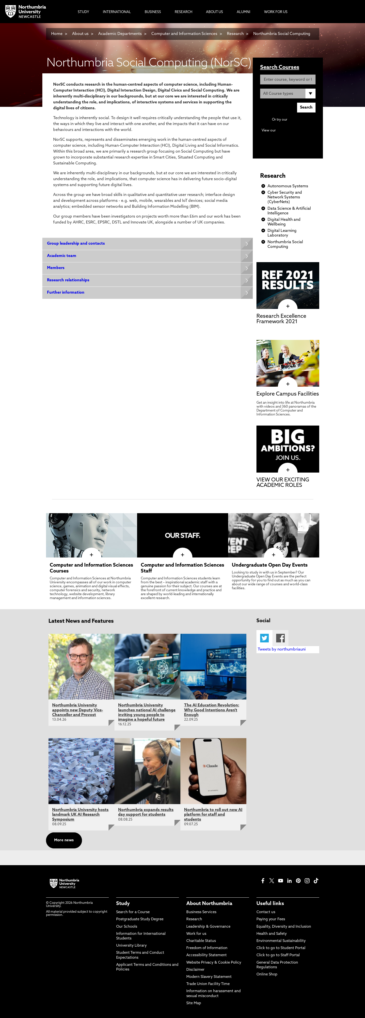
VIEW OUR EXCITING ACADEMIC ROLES (282, 482)
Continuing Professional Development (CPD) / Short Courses (293, 135)
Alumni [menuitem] (243, 12)
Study (123, 903)
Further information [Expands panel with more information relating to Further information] (66, 293)
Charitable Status (201, 941)
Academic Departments (120, 34)
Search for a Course (133, 912)
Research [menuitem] (183, 12)
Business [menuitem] (153, 12)
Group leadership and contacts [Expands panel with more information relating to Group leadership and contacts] (76, 244)
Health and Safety (271, 934)
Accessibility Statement (206, 955)
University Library (131, 946)
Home (57, 34)
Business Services (201, 912)
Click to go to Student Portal (280, 948)
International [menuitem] (117, 12)
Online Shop (266, 974)
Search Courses (279, 67)
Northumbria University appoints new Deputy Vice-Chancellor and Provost (77, 710)
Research (235, 34)
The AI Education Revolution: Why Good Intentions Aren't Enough (211, 710)
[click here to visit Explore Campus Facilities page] (287, 384)
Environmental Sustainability (281, 941)
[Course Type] (288, 93)
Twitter (264, 638)
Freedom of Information (206, 948)
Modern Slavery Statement (209, 977)
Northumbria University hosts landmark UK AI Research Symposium (80, 814)
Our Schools (126, 927)
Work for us (196, 934)
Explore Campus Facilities (287, 394)
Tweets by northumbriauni (282, 650)
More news (64, 840)
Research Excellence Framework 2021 (281, 319)
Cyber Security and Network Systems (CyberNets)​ (285, 197)
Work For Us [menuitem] (275, 12)
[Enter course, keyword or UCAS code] (288, 79)
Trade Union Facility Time (208, 984)
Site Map (193, 1003)
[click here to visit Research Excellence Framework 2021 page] (287, 306)
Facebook (280, 638)
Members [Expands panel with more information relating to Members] (56, 268)
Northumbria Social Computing (281, 34)
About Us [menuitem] (214, 12)
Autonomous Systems (288, 186)
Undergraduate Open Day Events (270, 565)
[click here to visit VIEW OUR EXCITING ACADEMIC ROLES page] (287, 470)
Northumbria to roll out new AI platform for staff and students (213, 814)
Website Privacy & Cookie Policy (213, 963)
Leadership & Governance (208, 927)
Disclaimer (195, 970)
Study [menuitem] (83, 12)
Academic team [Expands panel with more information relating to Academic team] (62, 256)
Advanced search (302, 120)
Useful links (270, 903)
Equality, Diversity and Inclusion (283, 927)
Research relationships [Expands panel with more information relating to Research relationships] (68, 281)
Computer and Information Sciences (184, 34)
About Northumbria (209, 903)
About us (80, 34)
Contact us (265, 912)
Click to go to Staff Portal (278, 955)
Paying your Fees (270, 919)
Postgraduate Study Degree (139, 919)
